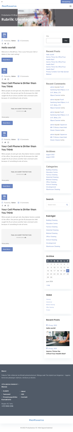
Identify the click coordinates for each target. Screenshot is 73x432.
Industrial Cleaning (52, 177)
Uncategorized (51, 187)
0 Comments (23, 41)
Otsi (47, 36)
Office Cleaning (51, 182)
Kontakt (24, 397)
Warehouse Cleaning (53, 189)
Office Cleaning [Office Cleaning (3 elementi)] (50, 307)
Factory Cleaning (51, 175)
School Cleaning (51, 184)
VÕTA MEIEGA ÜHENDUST (10, 384)
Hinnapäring (67, 2)
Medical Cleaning (51, 180)
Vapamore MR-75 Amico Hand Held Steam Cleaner (58, 127)
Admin (13, 41)
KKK (22, 394)
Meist (23, 391)
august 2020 (50, 157)
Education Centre (52, 172)
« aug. (48, 285)
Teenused (6, 394)
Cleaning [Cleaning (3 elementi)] (48, 299)
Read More (7, 60)
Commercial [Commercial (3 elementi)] (49, 302)
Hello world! (9, 47)
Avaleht (6, 391)
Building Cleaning (51, 170)
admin (52, 87)
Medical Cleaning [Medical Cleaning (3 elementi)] (50, 304)
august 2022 (50, 155)
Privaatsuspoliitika (10, 397)
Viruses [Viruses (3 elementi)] (48, 310)
